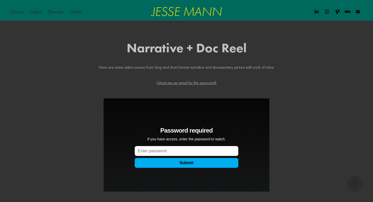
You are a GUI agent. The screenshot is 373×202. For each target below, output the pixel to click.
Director (56, 12)
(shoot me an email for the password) (187, 82)
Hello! (77, 12)
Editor (35, 12)
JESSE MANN (187, 11)
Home (17, 12)
